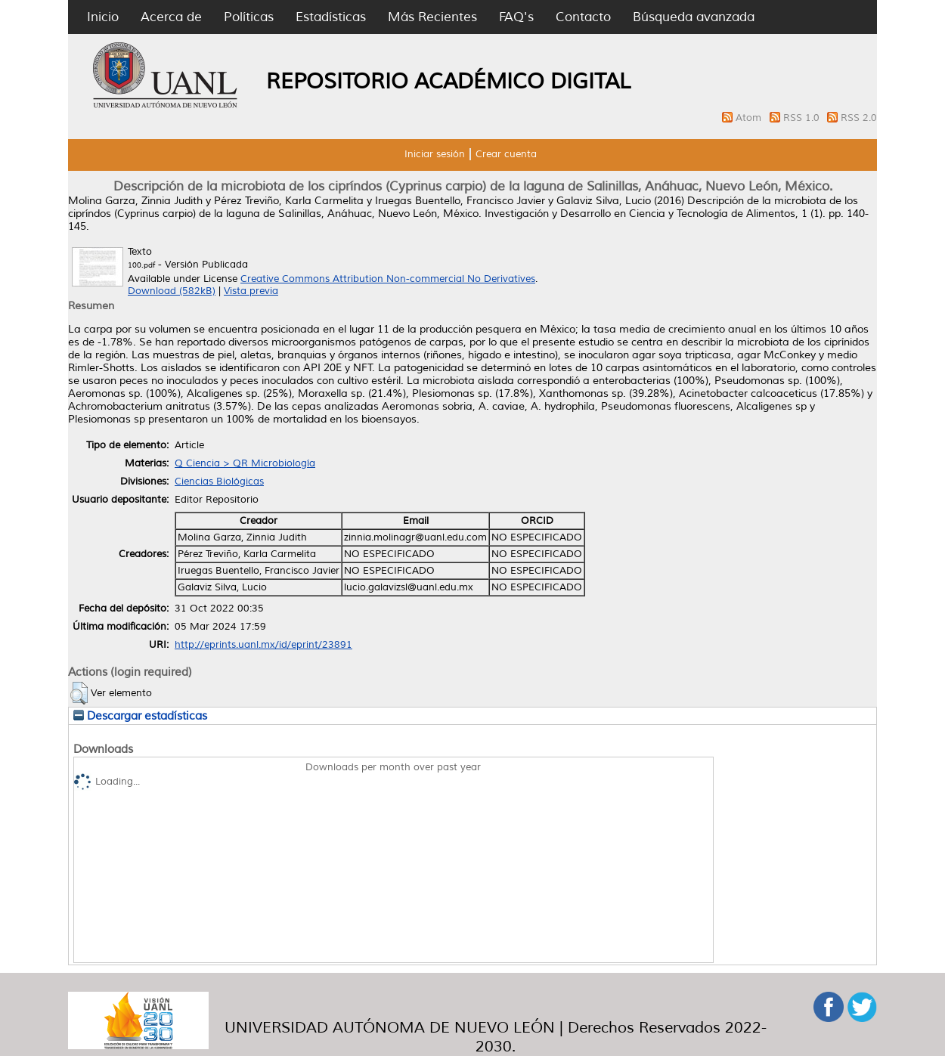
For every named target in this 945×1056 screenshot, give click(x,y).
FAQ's (516, 17)
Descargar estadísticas (140, 716)
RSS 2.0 (859, 118)
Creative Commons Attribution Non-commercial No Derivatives (387, 279)
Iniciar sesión (434, 154)
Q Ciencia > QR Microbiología (245, 463)
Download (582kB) (171, 291)
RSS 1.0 (803, 118)
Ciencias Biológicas (219, 481)
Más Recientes (432, 17)
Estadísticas (331, 17)
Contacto (583, 17)
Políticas (249, 17)
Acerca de (171, 17)
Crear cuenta (506, 154)
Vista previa (251, 291)
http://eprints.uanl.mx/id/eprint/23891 (263, 645)
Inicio (103, 17)
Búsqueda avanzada (693, 17)
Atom (750, 118)
